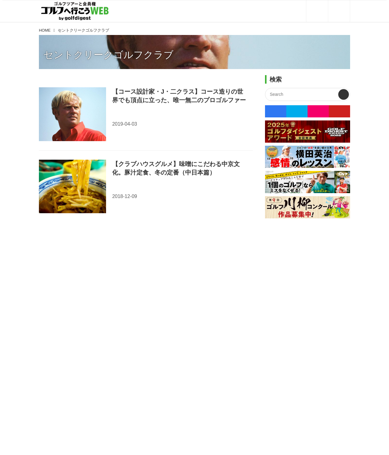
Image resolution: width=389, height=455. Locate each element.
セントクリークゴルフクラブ (108, 54)
